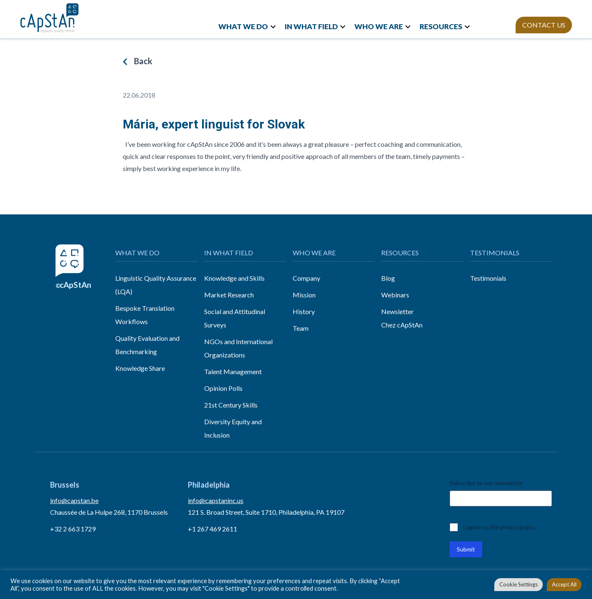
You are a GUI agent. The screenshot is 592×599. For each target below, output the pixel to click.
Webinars (395, 295)
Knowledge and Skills (234, 278)
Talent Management (233, 371)
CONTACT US (543, 25)
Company (306, 278)
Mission (304, 295)
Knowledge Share (140, 368)
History (304, 311)
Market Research (229, 295)
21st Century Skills (231, 405)
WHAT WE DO (243, 26)
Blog (388, 278)
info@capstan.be (74, 500)
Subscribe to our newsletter (486, 482)
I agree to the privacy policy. (499, 527)
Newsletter (397, 311)
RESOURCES (441, 26)
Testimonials (488, 278)
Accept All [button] (564, 584)
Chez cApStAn (401, 325)
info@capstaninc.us (215, 500)
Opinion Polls (223, 388)
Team (301, 328)
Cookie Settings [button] (518, 584)
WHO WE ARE (378, 26)
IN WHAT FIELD (311, 26)
